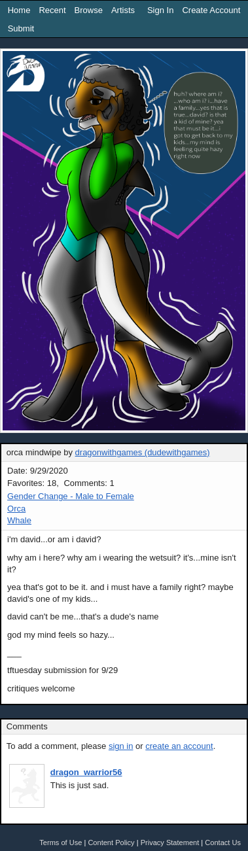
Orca (16, 508)
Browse (89, 10)
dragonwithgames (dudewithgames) (142, 452)
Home (19, 10)
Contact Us (223, 842)
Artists (123, 10)
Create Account (211, 10)
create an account (179, 746)
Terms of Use (60, 842)
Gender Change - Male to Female (70, 496)
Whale (19, 520)
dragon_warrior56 (86, 772)
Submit (21, 28)
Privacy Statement (170, 842)
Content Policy (111, 842)
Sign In (160, 10)
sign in (121, 746)
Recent (52, 10)
